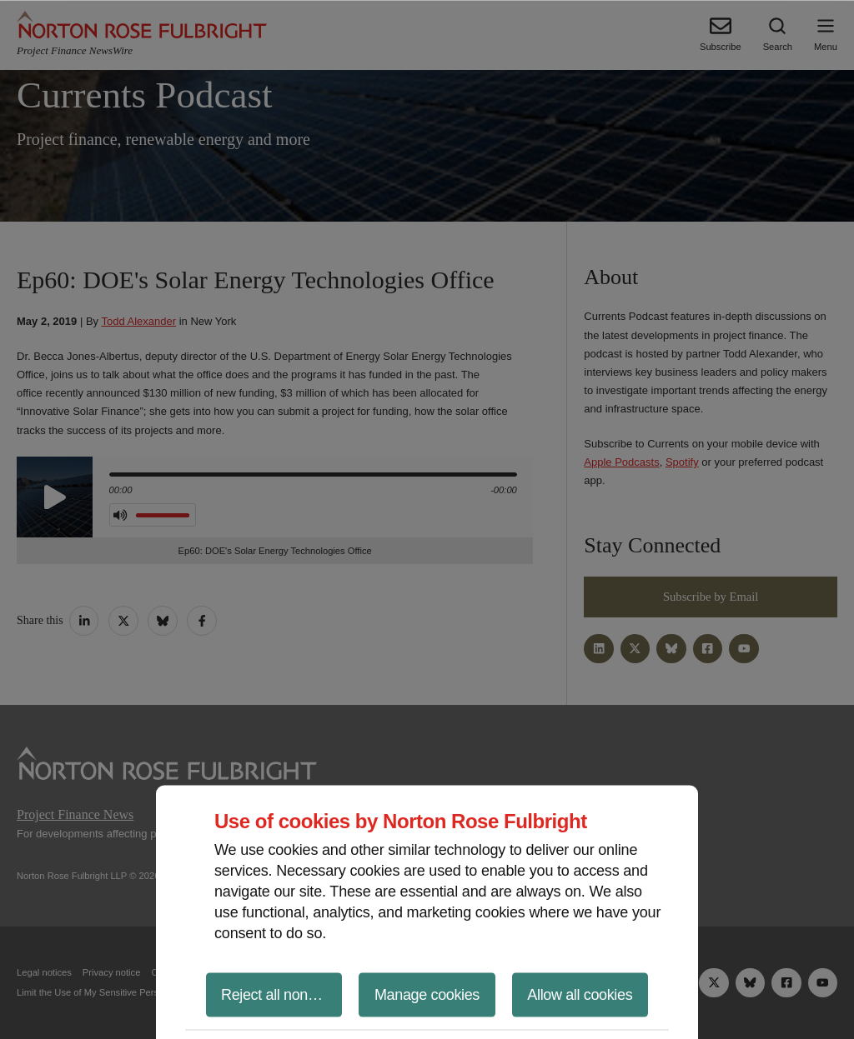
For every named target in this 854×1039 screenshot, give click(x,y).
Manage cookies (427, 994)
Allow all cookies (579, 994)
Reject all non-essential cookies (281, 994)
